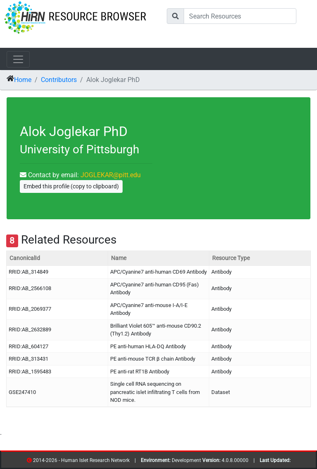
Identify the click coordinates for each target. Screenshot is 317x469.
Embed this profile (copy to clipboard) (71, 186)
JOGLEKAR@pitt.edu (110, 175)
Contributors (59, 80)
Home (22, 80)
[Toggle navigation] (18, 59)
